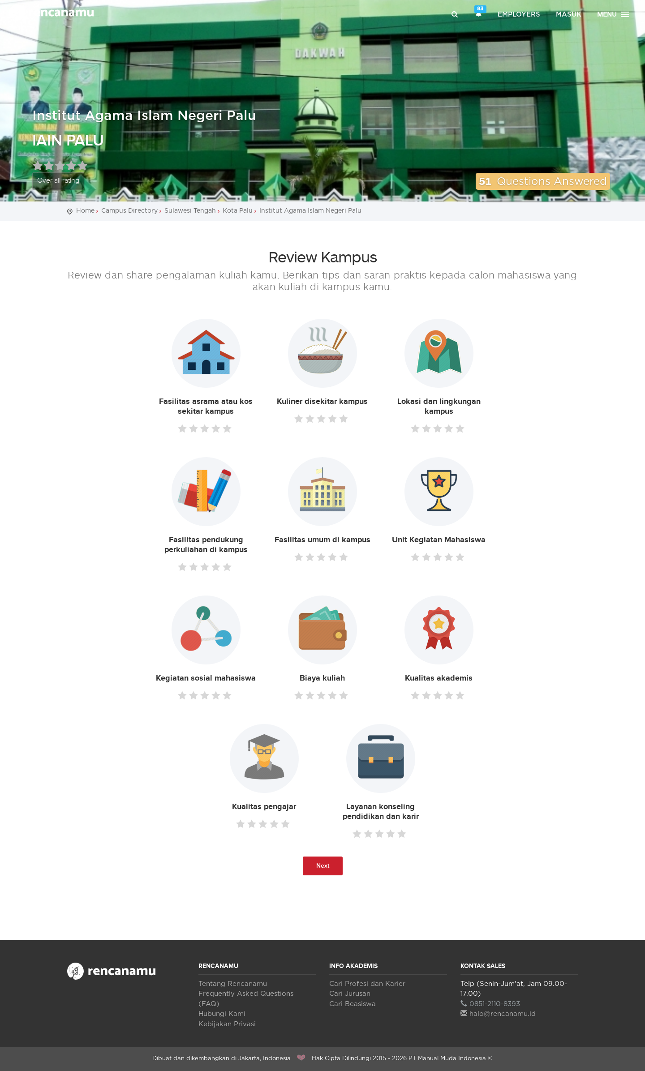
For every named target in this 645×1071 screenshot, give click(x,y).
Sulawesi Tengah (190, 211)
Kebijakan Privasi (227, 1024)
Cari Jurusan (349, 993)
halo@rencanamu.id (498, 1014)
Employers (519, 14)
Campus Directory (129, 211)
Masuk (568, 14)
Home (85, 211)
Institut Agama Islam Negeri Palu (144, 116)
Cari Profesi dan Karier (367, 984)
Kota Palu (238, 211)
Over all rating (58, 180)
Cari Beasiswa (352, 1004)
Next (322, 866)
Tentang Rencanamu (232, 984)
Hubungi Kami (221, 1014)
